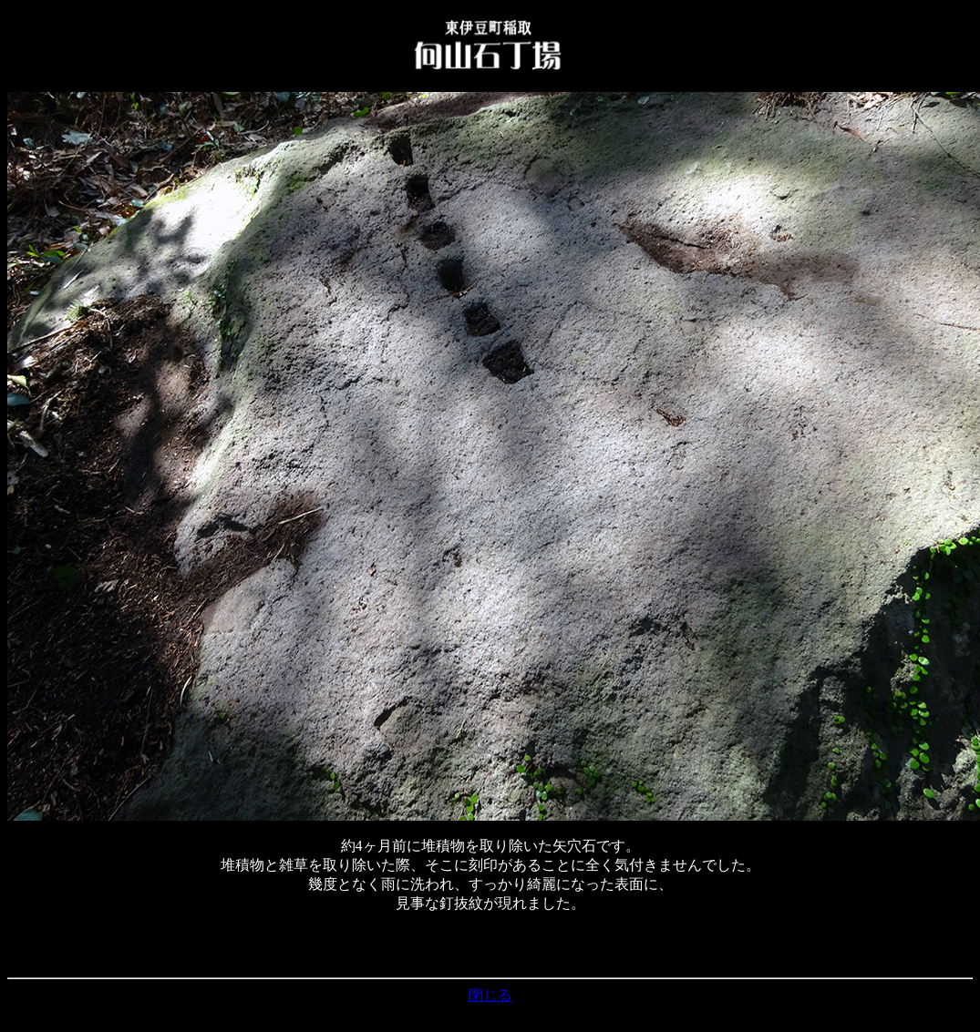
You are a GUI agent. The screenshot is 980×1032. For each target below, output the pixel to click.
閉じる (490, 995)
